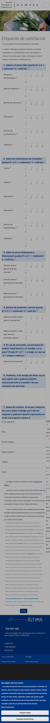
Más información (7, 711)
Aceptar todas (25, 717)
